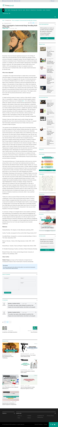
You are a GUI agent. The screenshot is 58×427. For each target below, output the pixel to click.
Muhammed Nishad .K (50, 117)
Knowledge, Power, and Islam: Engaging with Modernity (50, 133)
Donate (45, 424)
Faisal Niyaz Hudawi (6, 385)
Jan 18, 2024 (49, 87)
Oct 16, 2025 (49, 129)
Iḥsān (24, 10)
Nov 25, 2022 (35, 330)
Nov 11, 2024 (49, 50)
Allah (6, 10)
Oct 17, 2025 (49, 119)
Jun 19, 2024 (49, 76)
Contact (29, 415)
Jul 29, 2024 (49, 60)
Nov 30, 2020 (10, 330)
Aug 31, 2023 (13, 353)
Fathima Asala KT (50, 86)
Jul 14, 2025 (32, 353)
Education (48, 10)
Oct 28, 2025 (49, 101)
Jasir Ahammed (49, 137)
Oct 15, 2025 (49, 138)
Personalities (39, 10)
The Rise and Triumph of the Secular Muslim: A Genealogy (50, 122)
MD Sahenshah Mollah (6, 401)
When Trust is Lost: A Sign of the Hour (50, 113)
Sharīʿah (20, 10)
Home (3, 20)
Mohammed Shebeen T (49, 48)
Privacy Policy (50, 415)
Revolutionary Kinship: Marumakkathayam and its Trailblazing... (7, 357)
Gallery (29, 417)
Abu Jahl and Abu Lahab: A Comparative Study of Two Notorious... (50, 54)
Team (19, 417)
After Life (28, 10)
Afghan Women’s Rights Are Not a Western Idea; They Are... (50, 105)
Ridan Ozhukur (49, 66)
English (53, 1)
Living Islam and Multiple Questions (9, 332)
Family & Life (33, 10)
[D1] (23, 101)
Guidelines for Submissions (40, 416)
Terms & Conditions (38, 424)
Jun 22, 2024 (30, 369)
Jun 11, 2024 (27, 385)
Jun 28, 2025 (13, 385)
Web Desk (30, 330)
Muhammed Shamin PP (25, 353)
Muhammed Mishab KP (50, 128)
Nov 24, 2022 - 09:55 (13, 28)
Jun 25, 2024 (49, 67)
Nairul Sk (22, 385)
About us (20, 415)
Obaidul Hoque (5, 28)
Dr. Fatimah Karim (24, 369)
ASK (47, 38)
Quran (9, 10)
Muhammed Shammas (6, 353)
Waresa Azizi (49, 100)
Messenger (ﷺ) (14, 10)
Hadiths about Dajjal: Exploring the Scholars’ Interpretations (50, 71)
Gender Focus (5, 13)
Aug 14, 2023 (14, 401)
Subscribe (47, 250)
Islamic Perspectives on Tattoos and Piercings (50, 90)
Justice (44, 10)
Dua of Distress (34, 332)
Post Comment (7, 292)
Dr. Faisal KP (4, 330)
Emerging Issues (8, 20)
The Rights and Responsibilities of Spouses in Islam (50, 62)
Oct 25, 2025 (49, 110)
